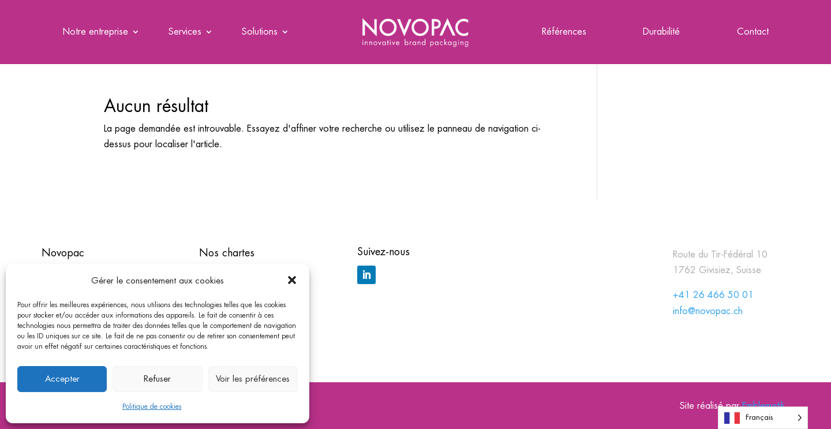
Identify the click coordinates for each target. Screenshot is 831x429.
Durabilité (661, 33)
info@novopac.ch (708, 311)
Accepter (62, 378)
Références (564, 33)
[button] (292, 280)
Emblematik (763, 406)
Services (185, 33)
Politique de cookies (151, 406)
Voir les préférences (253, 378)
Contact (753, 33)
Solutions (260, 33)
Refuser (157, 378)
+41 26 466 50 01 (713, 295)
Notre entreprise (95, 33)
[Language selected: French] (763, 417)
